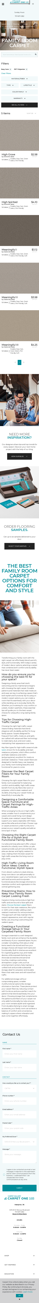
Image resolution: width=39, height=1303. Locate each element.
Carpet (24, 24)
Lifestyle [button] (29, 85)
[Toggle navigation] (3, 4)
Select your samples (19, 546)
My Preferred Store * (9, 1136)
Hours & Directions (19, 1214)
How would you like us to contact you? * (16, 1083)
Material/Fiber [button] (19, 79)
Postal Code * (7, 1123)
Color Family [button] (19, 92)
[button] (29, 4)
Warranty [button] (19, 98)
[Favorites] (33, 4)
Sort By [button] (31, 113)
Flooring (16, 24)
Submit (19, 1188)
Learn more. (28, 1292)
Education (19, 1274)
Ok (19, 1295)
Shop (19, 1256)
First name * (6, 1048)
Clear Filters (6, 73)
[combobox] (17, 54)
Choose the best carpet (17, 905)
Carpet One (5, 24)
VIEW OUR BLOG (19, 456)
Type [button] (10, 85)
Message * (6, 1149)
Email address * (7, 1109)
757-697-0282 (19, 16)
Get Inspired (19, 1265)
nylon (4, 750)
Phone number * (8, 1095)
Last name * (6, 1062)
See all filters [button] (19, 105)
